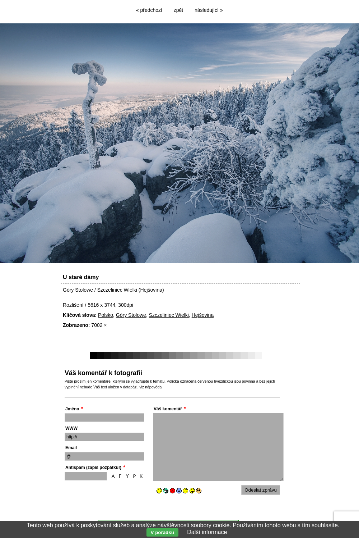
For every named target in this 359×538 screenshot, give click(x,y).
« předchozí (149, 10)
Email (71, 447)
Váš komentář (168, 408)
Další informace (207, 532)
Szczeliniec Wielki (169, 315)
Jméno (72, 408)
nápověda (153, 387)
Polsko (105, 315)
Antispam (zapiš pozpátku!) (93, 467)
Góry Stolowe (131, 315)
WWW (71, 428)
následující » (209, 10)
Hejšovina (203, 315)
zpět (178, 10)
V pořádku (162, 532)
